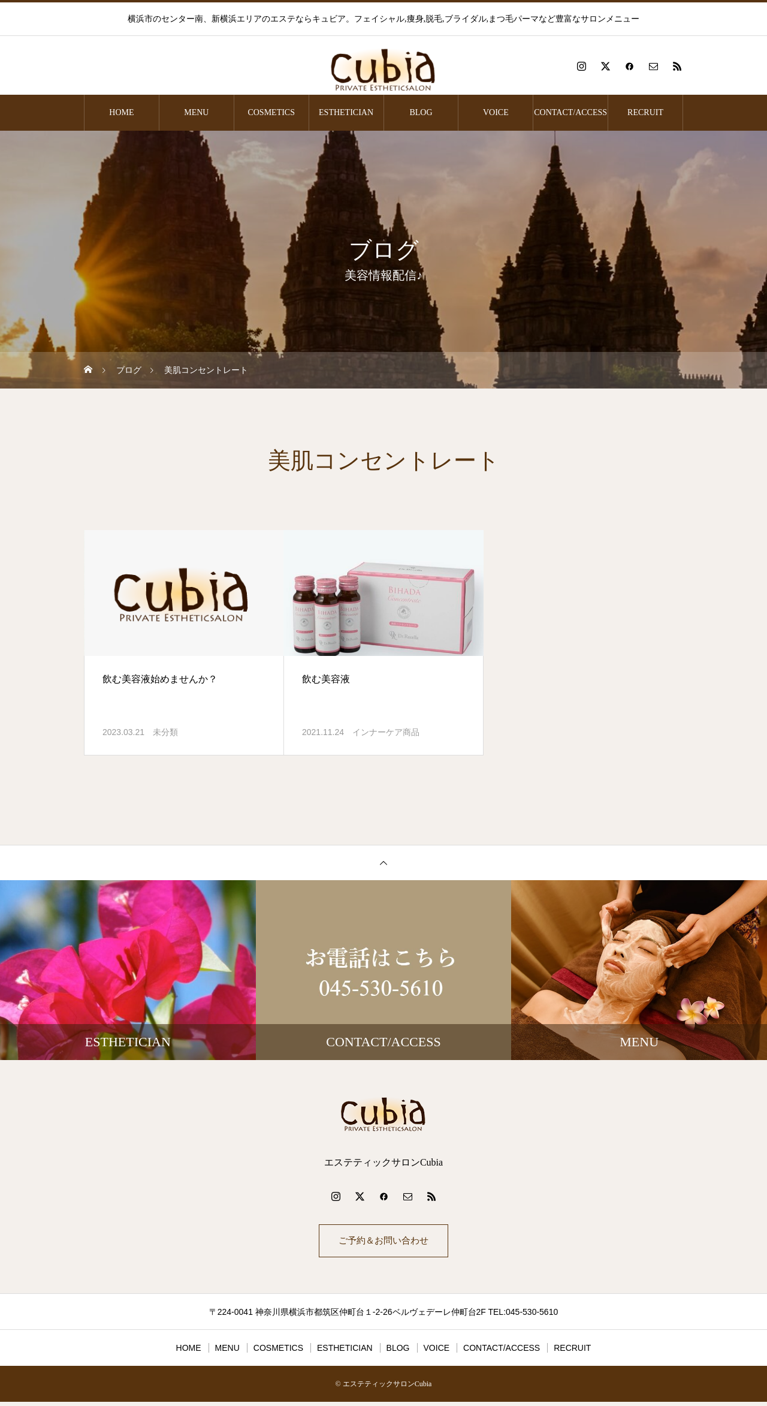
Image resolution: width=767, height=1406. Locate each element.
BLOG (420, 112)
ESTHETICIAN (346, 112)
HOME (121, 112)
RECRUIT (645, 112)
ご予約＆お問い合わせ (383, 1243)
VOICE (496, 112)
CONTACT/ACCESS (570, 112)
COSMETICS (271, 112)
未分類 (165, 732)
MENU (196, 112)
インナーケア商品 (385, 732)
